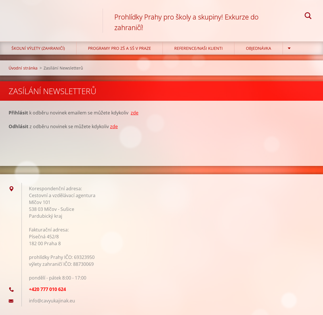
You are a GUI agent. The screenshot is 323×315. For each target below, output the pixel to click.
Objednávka (258, 48)
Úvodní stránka (23, 68)
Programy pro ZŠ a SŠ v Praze (119, 48)
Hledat (308, 16)
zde (134, 113)
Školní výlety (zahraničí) (38, 48)
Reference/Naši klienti (198, 48)
